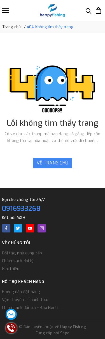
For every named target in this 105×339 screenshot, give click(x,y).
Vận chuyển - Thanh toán (26, 299)
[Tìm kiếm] (89, 10)
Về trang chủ (52, 163)
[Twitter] (18, 228)
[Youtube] (30, 228)
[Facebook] (6, 228)
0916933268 (21, 208)
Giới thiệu (11, 269)
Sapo (64, 333)
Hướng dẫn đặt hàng (21, 292)
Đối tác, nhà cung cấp (22, 253)
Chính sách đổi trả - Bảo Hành (30, 307)
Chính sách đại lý (18, 261)
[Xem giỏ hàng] (98, 10)
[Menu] (5, 10)
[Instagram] (42, 228)
